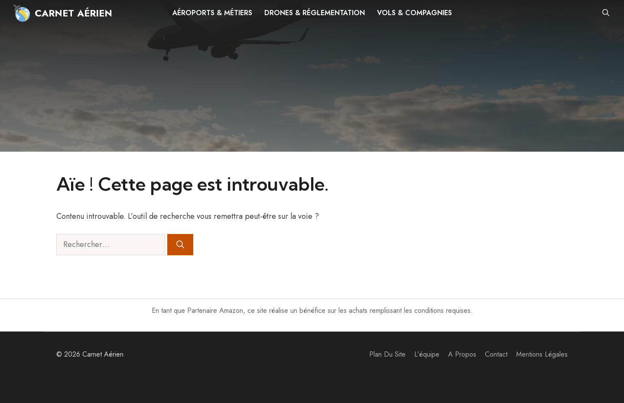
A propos (462, 354)
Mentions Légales (542, 354)
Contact (496, 354)
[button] (605, 13)
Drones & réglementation (314, 13)
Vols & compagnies (414, 13)
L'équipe (426, 354)
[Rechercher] (180, 244)
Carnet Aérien (73, 13)
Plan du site (387, 354)
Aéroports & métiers (212, 13)
